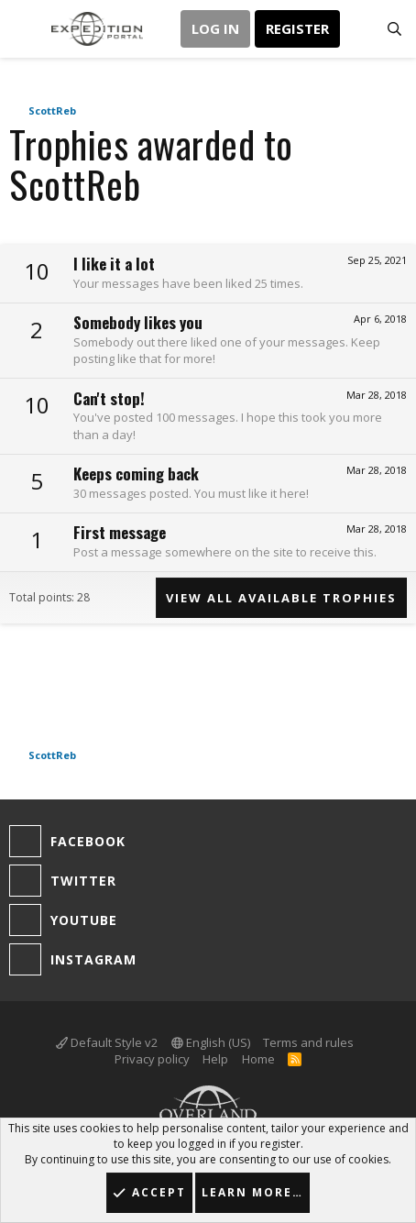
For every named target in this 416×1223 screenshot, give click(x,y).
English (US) (210, 1042)
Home (258, 1059)
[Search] (394, 29)
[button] (25, 29)
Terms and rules (308, 1042)
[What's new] (358, 29)
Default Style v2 (107, 1042)
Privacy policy (152, 1059)
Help (215, 1059)
